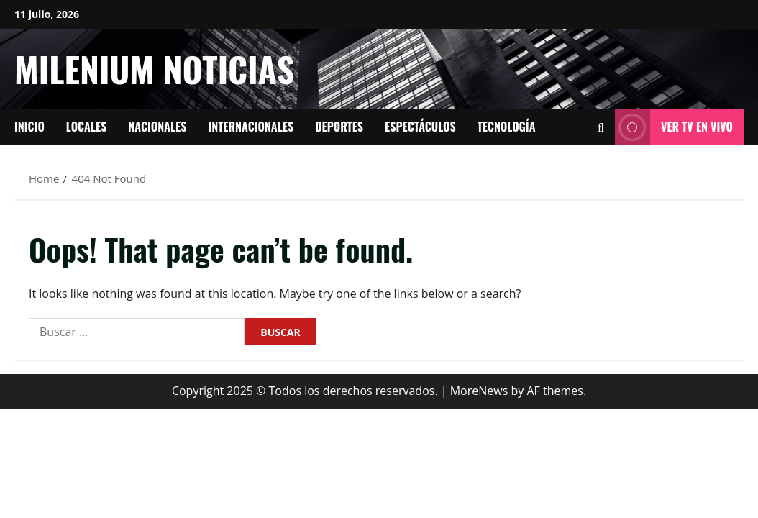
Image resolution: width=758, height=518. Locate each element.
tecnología (507, 126)
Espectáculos (420, 126)
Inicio (29, 126)
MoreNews (479, 391)
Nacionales (157, 126)
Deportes (339, 126)
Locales (86, 126)
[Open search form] (601, 127)
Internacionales (250, 126)
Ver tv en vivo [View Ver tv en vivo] (674, 127)
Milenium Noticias (154, 68)
